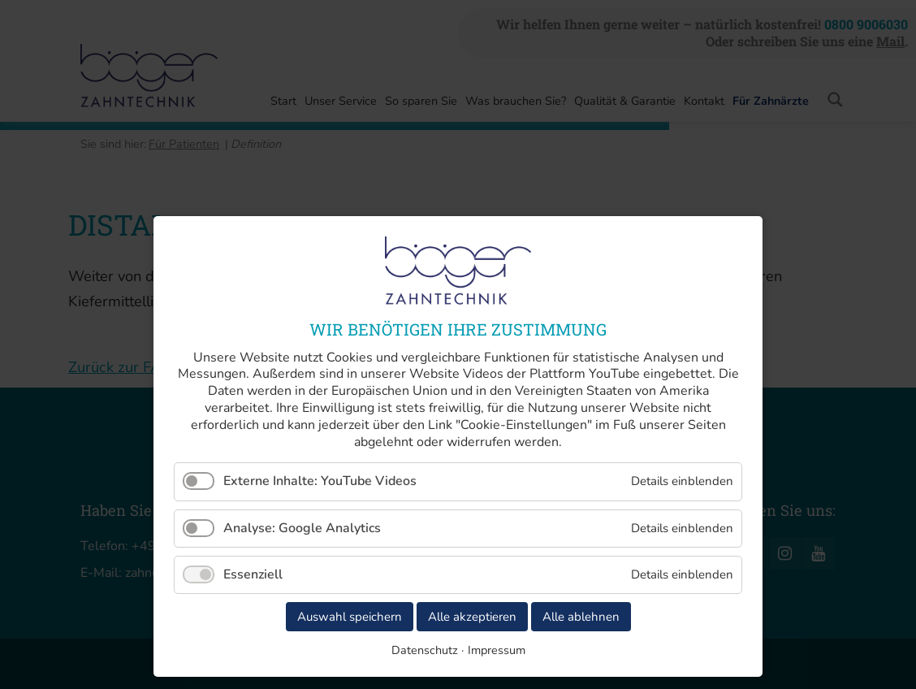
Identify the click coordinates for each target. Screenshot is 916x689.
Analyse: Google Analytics (302, 528)
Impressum (496, 650)
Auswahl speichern (349, 617)
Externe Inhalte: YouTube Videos (320, 481)
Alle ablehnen (581, 617)
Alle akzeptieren (472, 617)
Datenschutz (424, 650)
